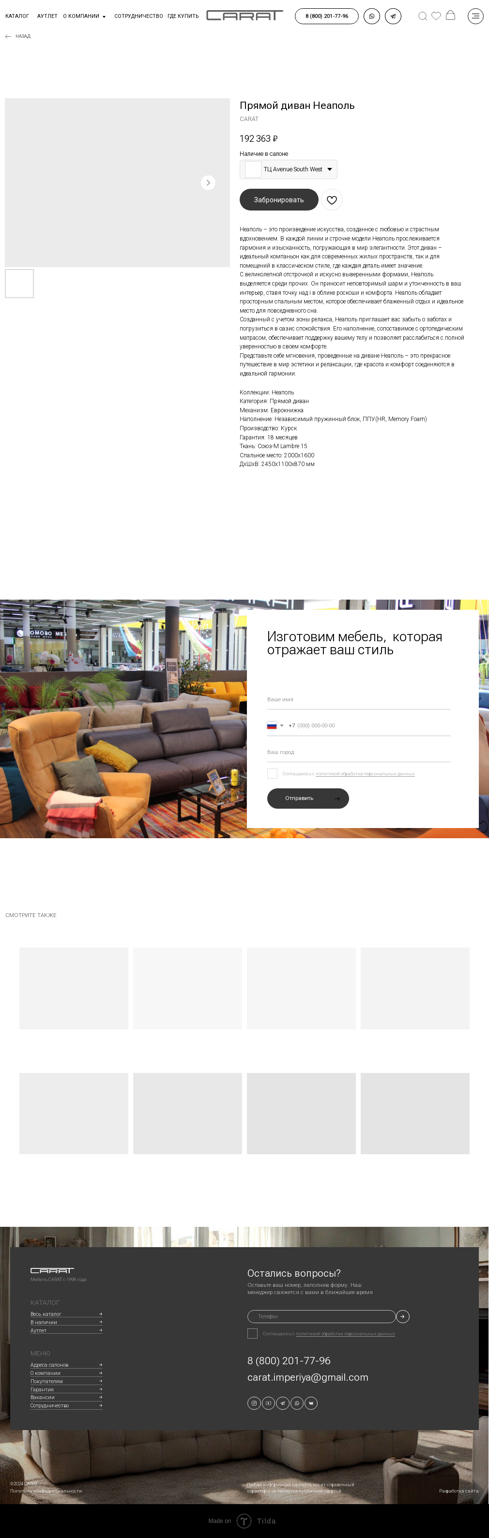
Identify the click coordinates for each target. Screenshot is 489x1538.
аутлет (47, 16)
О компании (81, 16)
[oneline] (359, 752)
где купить (183, 16)
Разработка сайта (459, 1490)
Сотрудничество (50, 1405)
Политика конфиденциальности (46, 1490)
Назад (23, 36)
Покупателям (47, 1381)
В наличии (44, 1322)
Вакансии (43, 1397)
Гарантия (42, 1390)
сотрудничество (138, 16)
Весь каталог (46, 1314)
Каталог (17, 16)
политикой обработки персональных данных (365, 773)
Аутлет (38, 1330)
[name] (359, 699)
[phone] (321, 1316)
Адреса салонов (49, 1365)
